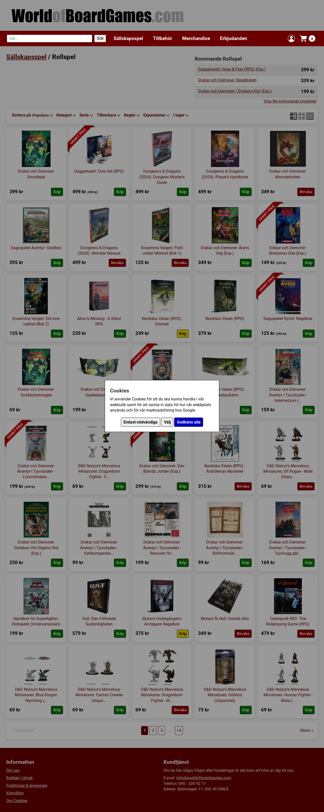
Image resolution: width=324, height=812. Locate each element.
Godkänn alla (189, 422)
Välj (167, 422)
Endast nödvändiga (140, 422)
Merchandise (196, 38)
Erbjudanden (233, 38)
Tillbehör (162, 38)
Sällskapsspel (128, 38)
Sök (100, 38)
